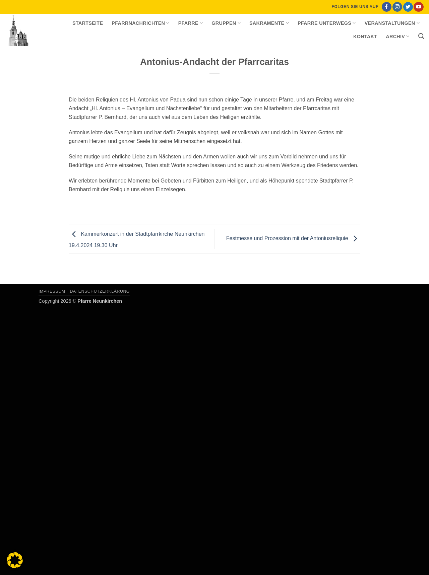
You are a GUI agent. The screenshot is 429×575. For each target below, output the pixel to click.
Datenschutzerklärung (100, 291)
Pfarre (190, 23)
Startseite (87, 23)
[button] (14, 560)
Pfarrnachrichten (140, 23)
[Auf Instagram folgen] (397, 7)
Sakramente (269, 23)
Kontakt (365, 36)
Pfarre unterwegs (327, 23)
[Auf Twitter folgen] (408, 7)
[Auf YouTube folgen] (418, 7)
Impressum (52, 291)
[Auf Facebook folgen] (386, 7)
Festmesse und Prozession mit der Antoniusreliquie (293, 238)
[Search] (421, 36)
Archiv (397, 36)
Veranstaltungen (392, 23)
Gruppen (226, 23)
